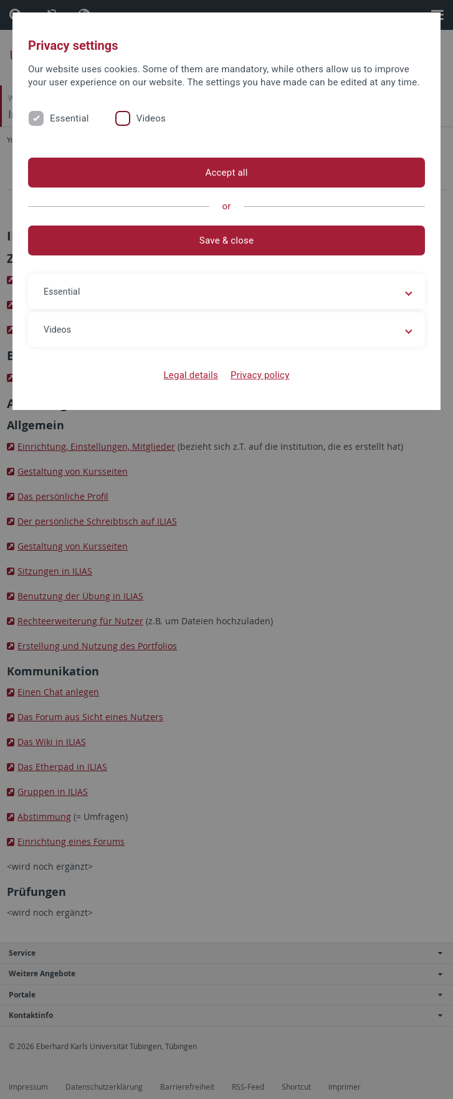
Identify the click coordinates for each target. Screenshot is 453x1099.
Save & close (226, 240)
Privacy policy (260, 375)
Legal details (191, 375)
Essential (69, 118)
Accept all (226, 172)
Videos (151, 118)
